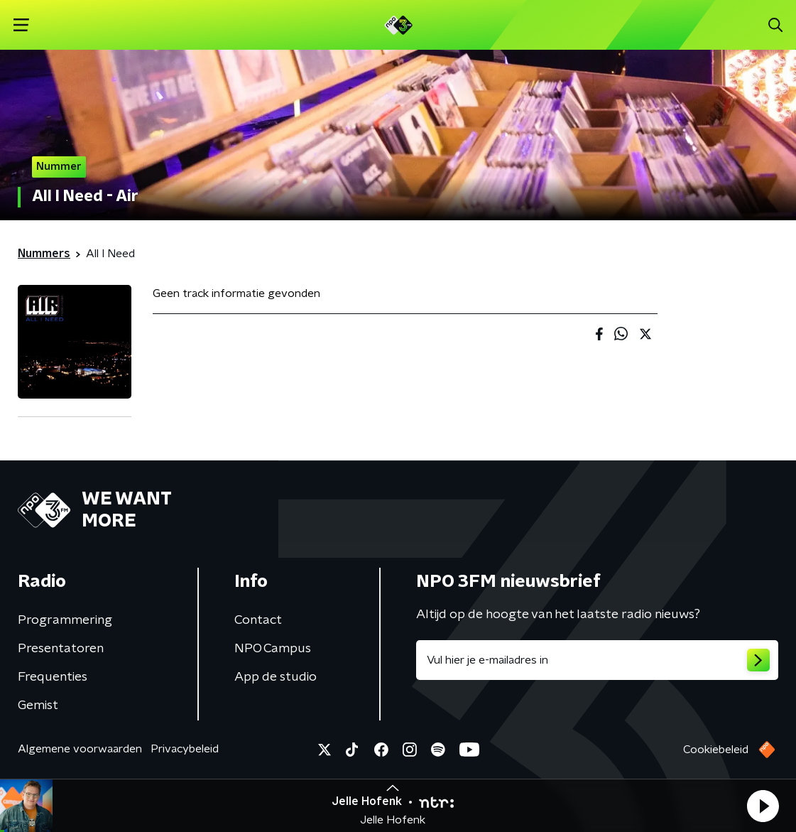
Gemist (38, 705)
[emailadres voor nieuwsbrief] (597, 660)
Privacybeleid (185, 749)
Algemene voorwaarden (80, 749)
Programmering (65, 620)
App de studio (275, 677)
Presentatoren (61, 648)
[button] (762, 805)
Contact (258, 620)
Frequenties (52, 677)
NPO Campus (272, 648)
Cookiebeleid (715, 749)
